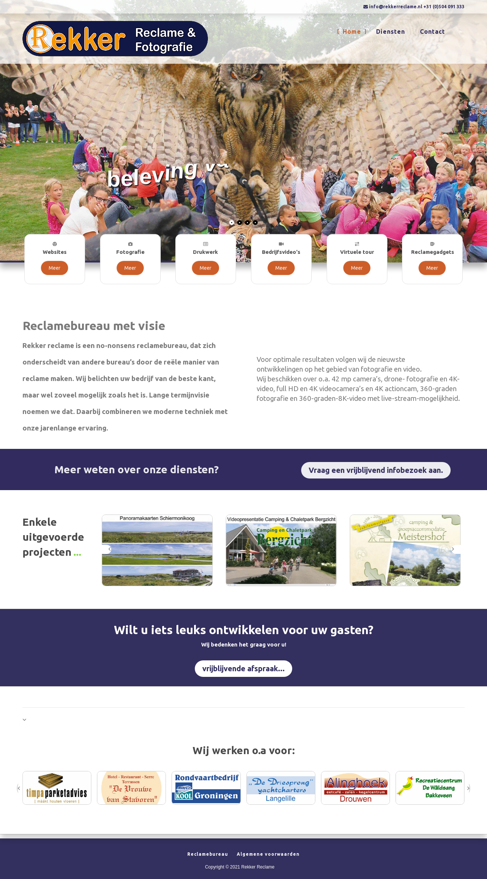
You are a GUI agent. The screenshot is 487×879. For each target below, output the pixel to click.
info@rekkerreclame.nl (395, 6)
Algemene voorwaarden (268, 854)
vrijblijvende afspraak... (243, 668)
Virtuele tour (356, 255)
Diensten (390, 32)
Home (352, 32)
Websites (54, 255)
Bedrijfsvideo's (281, 255)
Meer (54, 264)
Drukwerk (206, 255)
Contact (432, 32)
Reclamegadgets (432, 255)
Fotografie (130, 255)
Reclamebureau (207, 854)
